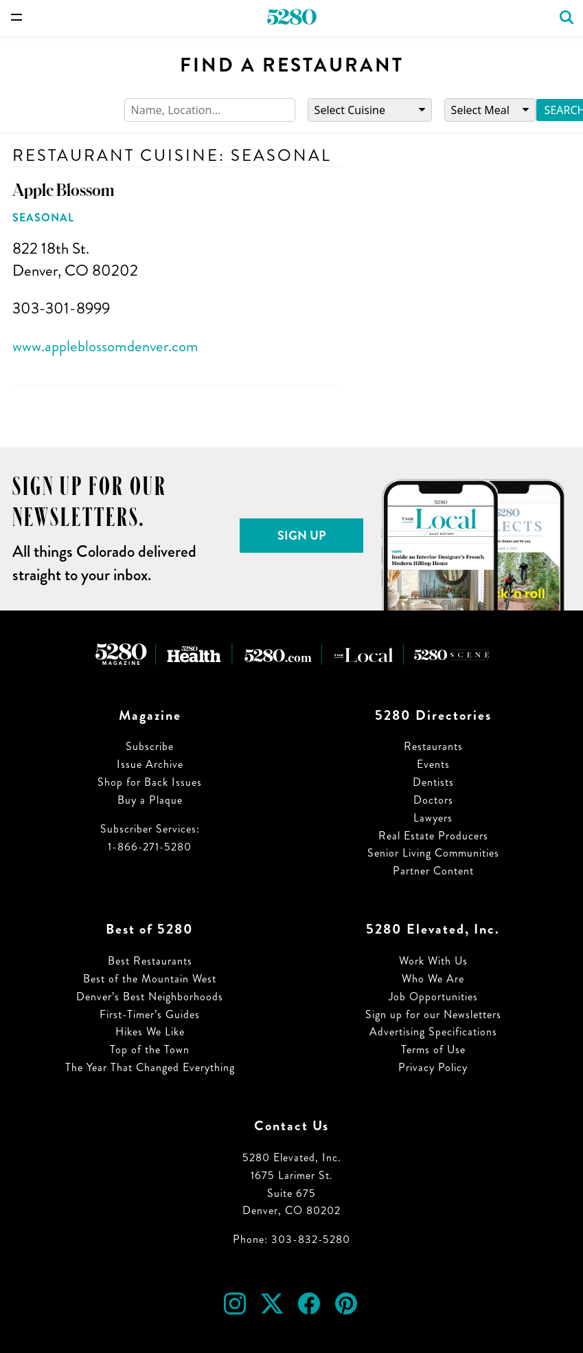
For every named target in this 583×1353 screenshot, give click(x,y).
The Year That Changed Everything (150, 1067)
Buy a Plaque (150, 800)
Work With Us (433, 961)
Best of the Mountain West (149, 979)
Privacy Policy (433, 1067)
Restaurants (433, 746)
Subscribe (150, 746)
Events (433, 764)
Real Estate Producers (433, 836)
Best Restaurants (150, 961)
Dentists (433, 782)
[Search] (209, 110)
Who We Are (433, 979)
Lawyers (433, 818)
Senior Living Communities (433, 853)
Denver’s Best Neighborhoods (149, 996)
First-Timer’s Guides (150, 1014)
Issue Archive (150, 764)
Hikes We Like (150, 1032)
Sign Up (301, 535)
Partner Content (433, 871)
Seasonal (43, 218)
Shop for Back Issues (150, 782)
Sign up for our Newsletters (433, 1014)
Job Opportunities (433, 996)
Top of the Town (150, 1049)
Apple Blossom (63, 190)
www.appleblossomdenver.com (105, 346)
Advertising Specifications (433, 1032)
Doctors (433, 800)
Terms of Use (433, 1049)
